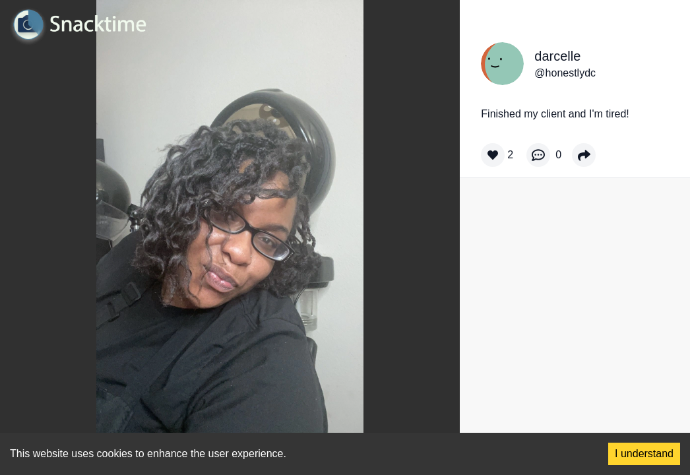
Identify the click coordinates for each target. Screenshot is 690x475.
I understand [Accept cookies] (644, 453)
